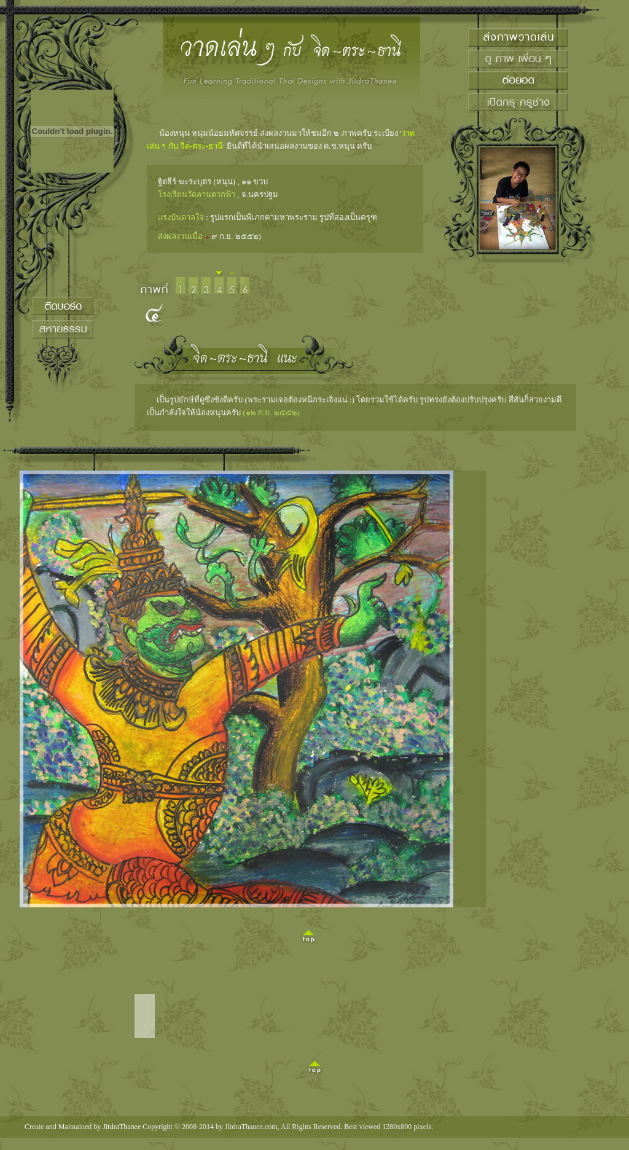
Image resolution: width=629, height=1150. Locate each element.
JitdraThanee (122, 1126)
